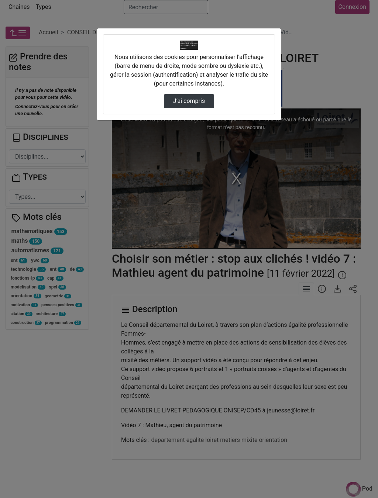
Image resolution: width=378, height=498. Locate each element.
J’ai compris (189, 100)
